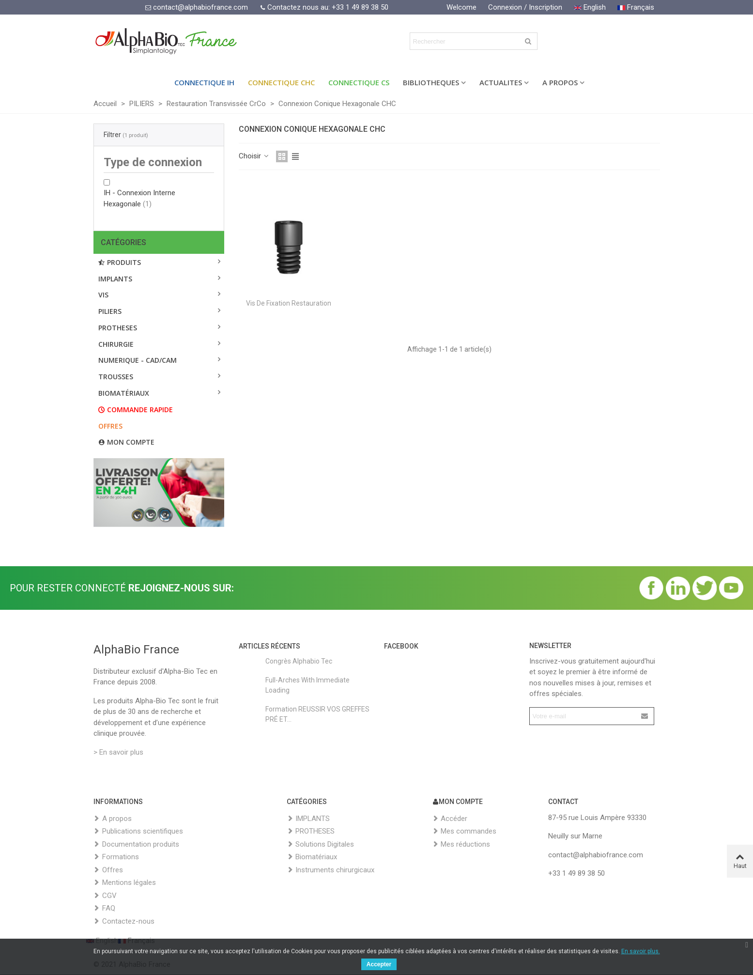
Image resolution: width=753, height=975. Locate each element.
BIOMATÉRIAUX (123, 393)
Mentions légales (124, 882)
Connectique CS (358, 82)
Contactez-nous (123, 921)
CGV (105, 895)
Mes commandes (464, 831)
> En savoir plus (118, 752)
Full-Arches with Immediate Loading (307, 685)
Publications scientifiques (138, 831)
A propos (112, 818)
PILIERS (110, 311)
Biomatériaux (312, 857)
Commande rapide (135, 409)
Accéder (449, 818)
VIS (103, 294)
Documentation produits (136, 844)
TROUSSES (115, 376)
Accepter (379, 964)
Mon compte (126, 442)
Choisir (254, 156)
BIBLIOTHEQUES (431, 82)
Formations (116, 857)
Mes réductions (461, 844)
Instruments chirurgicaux (330, 870)
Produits (119, 262)
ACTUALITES (500, 82)
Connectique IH (204, 82)
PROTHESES (117, 327)
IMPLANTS (115, 278)
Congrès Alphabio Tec (298, 661)
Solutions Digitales (320, 844)
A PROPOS (560, 82)
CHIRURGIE (116, 344)
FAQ (104, 908)
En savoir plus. (640, 951)
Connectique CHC (281, 82)
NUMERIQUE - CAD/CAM (137, 360)
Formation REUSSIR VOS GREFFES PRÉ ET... (317, 714)
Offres (110, 426)
